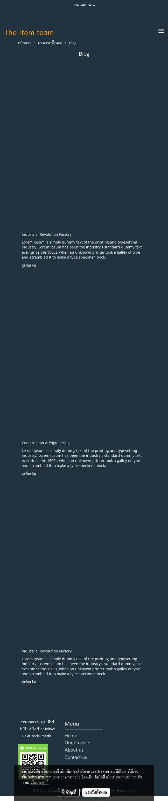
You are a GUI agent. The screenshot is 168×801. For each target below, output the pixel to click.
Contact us (76, 757)
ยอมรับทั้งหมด (96, 792)
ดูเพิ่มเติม (29, 265)
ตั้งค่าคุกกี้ (68, 792)
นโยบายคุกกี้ (39, 782)
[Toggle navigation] (161, 31)
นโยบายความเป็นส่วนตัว (124, 777)
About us (74, 750)
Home (71, 735)
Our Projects (77, 743)
